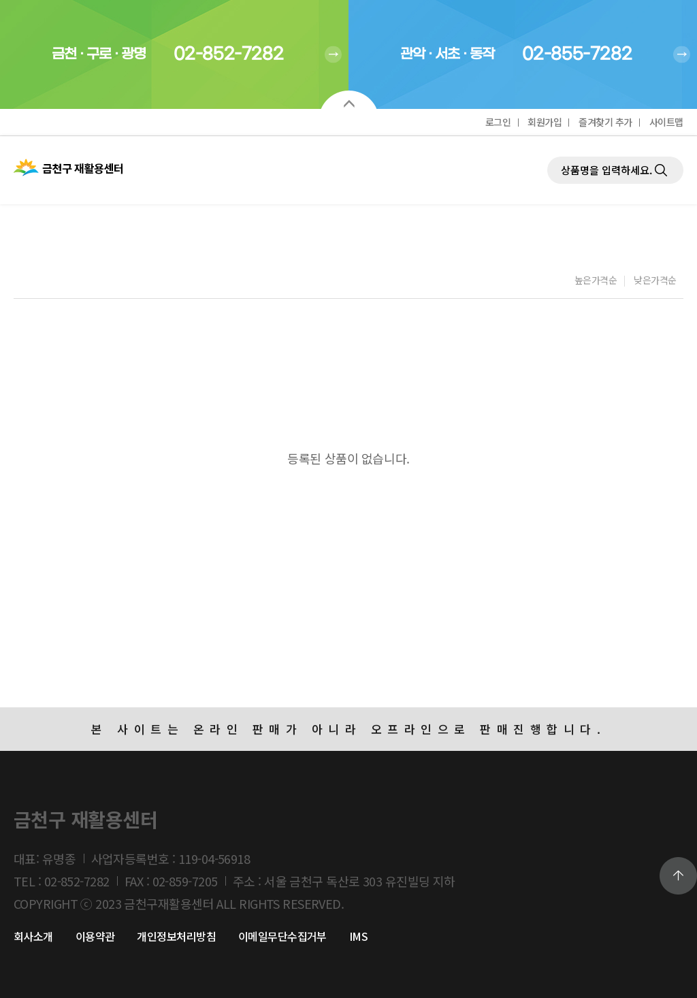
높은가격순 (595, 281)
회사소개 (33, 936)
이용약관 (95, 936)
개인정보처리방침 (176, 936)
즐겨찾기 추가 (605, 122)
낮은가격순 (655, 281)
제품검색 (547, 136)
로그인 (498, 122)
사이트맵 (666, 122)
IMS (358, 936)
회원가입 (545, 122)
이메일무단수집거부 (282, 936)
